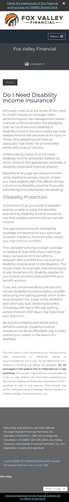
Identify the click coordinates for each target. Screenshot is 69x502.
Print (10, 82)
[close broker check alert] (63, 3)
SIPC (27, 435)
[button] (56, 36)
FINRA (19, 435)
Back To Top (55, 488)
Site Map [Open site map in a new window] (6, 476)
